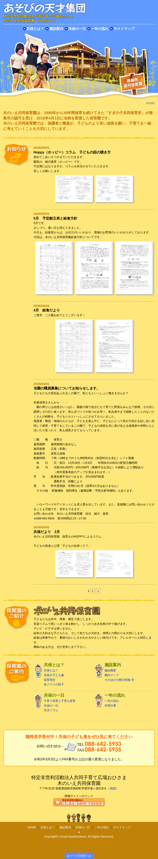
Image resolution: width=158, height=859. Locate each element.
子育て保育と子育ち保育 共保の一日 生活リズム (63, 702)
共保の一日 (77, 29)
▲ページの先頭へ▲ (79, 855)
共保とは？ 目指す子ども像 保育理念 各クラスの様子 (63, 674)
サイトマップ (124, 29)
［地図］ (112, 788)
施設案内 (56, 29)
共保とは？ (35, 29)
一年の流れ (99, 29)
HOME (31, 827)
